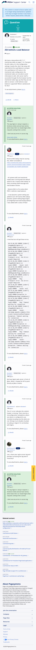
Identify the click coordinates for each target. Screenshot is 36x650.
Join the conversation (18, 610)
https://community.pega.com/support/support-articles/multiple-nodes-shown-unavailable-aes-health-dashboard (19, 164)
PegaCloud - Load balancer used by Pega (14, 576)
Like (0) (8, 100)
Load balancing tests (9, 543)
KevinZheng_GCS (11, 448)
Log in (16, 646)
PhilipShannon (10, 154)
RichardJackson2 (11, 406)
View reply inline (12, 137)
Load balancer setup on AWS (11, 565)
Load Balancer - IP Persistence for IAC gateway (16, 555)
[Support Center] (13, 2)
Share (15, 100)
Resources (18, 622)
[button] (27, 38)
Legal (18, 625)
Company (18, 614)
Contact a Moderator (33, 473)
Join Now (7, 646)
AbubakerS (13, 34)
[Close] (34, 634)
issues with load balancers (10, 538)
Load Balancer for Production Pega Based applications (18, 560)
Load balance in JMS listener (11, 533)
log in (23, 89)
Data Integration (9, 93)
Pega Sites (18, 618)
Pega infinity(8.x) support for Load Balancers (15, 571)
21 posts (12, 39)
